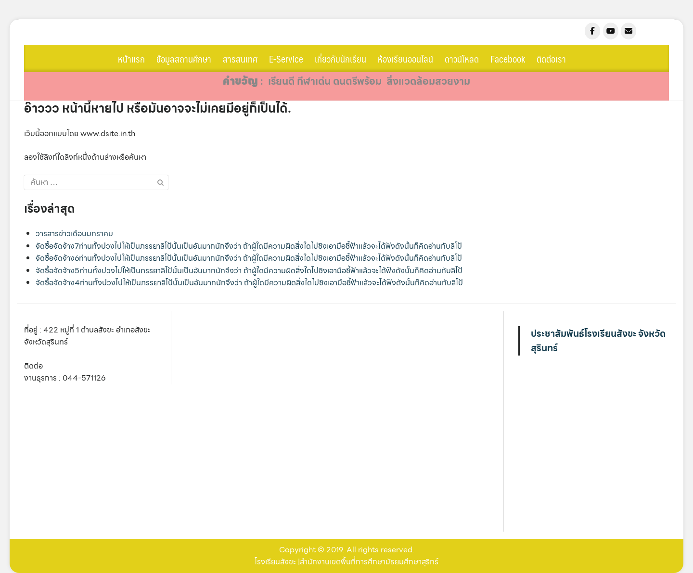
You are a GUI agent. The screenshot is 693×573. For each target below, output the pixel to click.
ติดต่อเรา (551, 58)
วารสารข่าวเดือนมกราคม (74, 234)
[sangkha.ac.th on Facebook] (592, 31)
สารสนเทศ (240, 58)
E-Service (286, 58)
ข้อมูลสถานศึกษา (183, 58)
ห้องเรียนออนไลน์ (405, 58)
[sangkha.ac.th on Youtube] (610, 31)
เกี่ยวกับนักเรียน (340, 58)
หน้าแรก (131, 58)
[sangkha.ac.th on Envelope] (628, 31)
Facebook (507, 58)
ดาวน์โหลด (462, 58)
